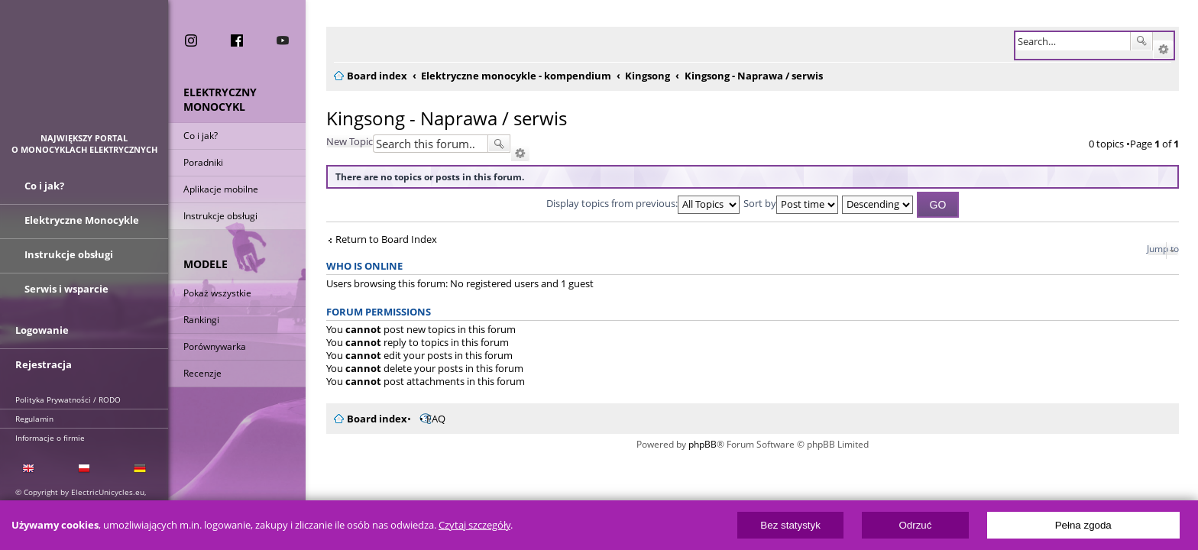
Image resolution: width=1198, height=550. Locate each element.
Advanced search (1163, 49)
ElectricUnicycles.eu (84, 74)
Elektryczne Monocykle (81, 220)
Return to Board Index (377, 239)
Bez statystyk (790, 525)
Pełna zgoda (1083, 525)
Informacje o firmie (50, 437)
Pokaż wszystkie (217, 292)
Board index (368, 418)
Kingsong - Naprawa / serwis (437, 118)
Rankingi (201, 319)
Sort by (786, 203)
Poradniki (203, 162)
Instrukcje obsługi (220, 215)
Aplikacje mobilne (220, 189)
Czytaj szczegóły (474, 525)
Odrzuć (914, 525)
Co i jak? (200, 135)
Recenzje (202, 373)
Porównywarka (214, 346)
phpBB (698, 444)
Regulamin (34, 418)
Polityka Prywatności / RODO (68, 399)
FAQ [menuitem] (426, 418)
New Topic (340, 141)
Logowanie (42, 330)
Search (1141, 41)
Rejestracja (43, 364)
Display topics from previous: (638, 203)
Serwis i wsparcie (66, 289)
